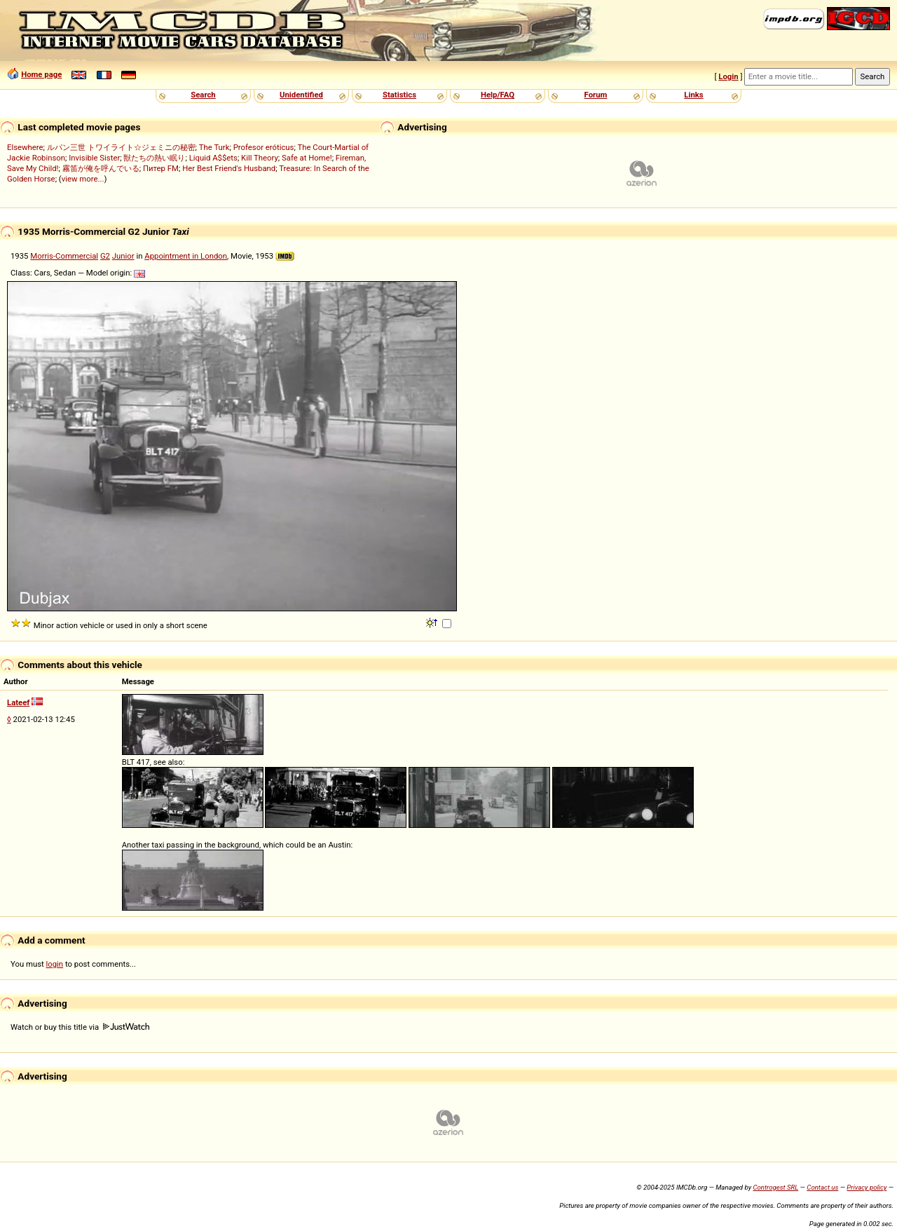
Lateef (18, 702)
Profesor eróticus (263, 147)
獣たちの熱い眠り (154, 158)
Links (693, 95)
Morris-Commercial (64, 256)
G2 (105, 256)
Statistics (399, 95)
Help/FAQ (497, 95)
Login (728, 76)
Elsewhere (25, 147)
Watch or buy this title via (80, 1027)
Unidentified (301, 95)
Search (203, 95)
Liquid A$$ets (213, 158)
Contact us (822, 1187)
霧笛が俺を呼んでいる (100, 168)
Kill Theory (259, 158)
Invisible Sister (94, 158)
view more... (83, 179)
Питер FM (161, 168)
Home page (41, 74)
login (55, 964)
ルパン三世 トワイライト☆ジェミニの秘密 (121, 147)
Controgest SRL (775, 1187)
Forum (596, 95)
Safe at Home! (307, 158)
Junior (123, 256)
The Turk (214, 147)
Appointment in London (185, 256)
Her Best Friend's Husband (228, 168)
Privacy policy (866, 1187)
